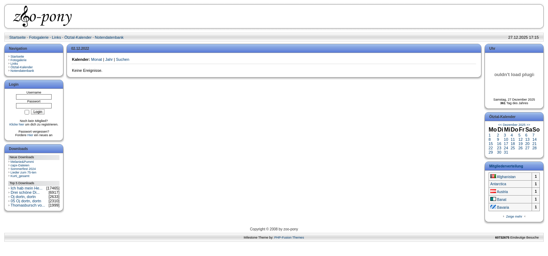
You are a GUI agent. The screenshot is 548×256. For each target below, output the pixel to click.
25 (513, 148)
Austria (499, 192)
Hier (30, 135)
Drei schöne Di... (25, 192)
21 (534, 144)
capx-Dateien (20, 165)
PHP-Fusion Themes (289, 237)
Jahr (109, 59)
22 (491, 148)
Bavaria (499, 207)
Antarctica (498, 184)
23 (499, 148)
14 (534, 139)
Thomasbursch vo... (28, 205)
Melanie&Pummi (22, 162)
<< (500, 125)
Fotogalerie (39, 37)
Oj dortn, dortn (23, 196)
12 (520, 139)
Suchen (122, 59)
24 (506, 148)
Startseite (17, 37)
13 (527, 139)
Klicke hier (16, 124)
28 (534, 148)
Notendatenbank (109, 37)
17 (506, 144)
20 (527, 144)
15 (491, 144)
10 (506, 139)
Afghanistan (503, 177)
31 (506, 152)
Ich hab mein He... (26, 188)
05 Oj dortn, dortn (26, 201)
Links (56, 37)
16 (499, 144)
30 (499, 152)
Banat (498, 200)
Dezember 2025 (514, 125)
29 (491, 152)
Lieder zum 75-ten (24, 172)
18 (513, 144)
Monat (96, 59)
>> (529, 125)
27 (527, 148)
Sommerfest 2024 (23, 169)
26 (520, 148)
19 (520, 144)
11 (513, 139)
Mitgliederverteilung (506, 166)
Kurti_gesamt (20, 176)
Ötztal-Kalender (78, 37)
